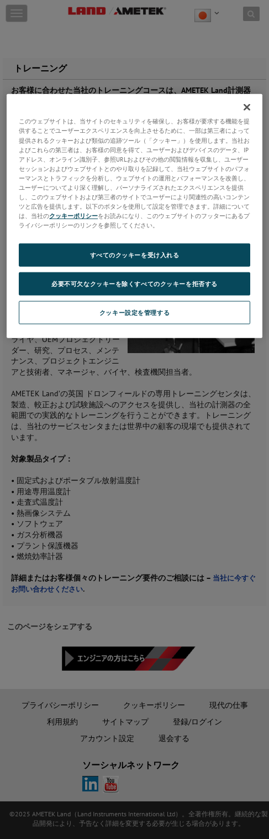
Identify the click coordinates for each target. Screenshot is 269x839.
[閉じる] (247, 107)
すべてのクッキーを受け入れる (135, 255)
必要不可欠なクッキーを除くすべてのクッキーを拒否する (134, 283)
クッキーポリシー (73, 215)
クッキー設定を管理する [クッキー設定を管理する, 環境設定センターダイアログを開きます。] (134, 312)
